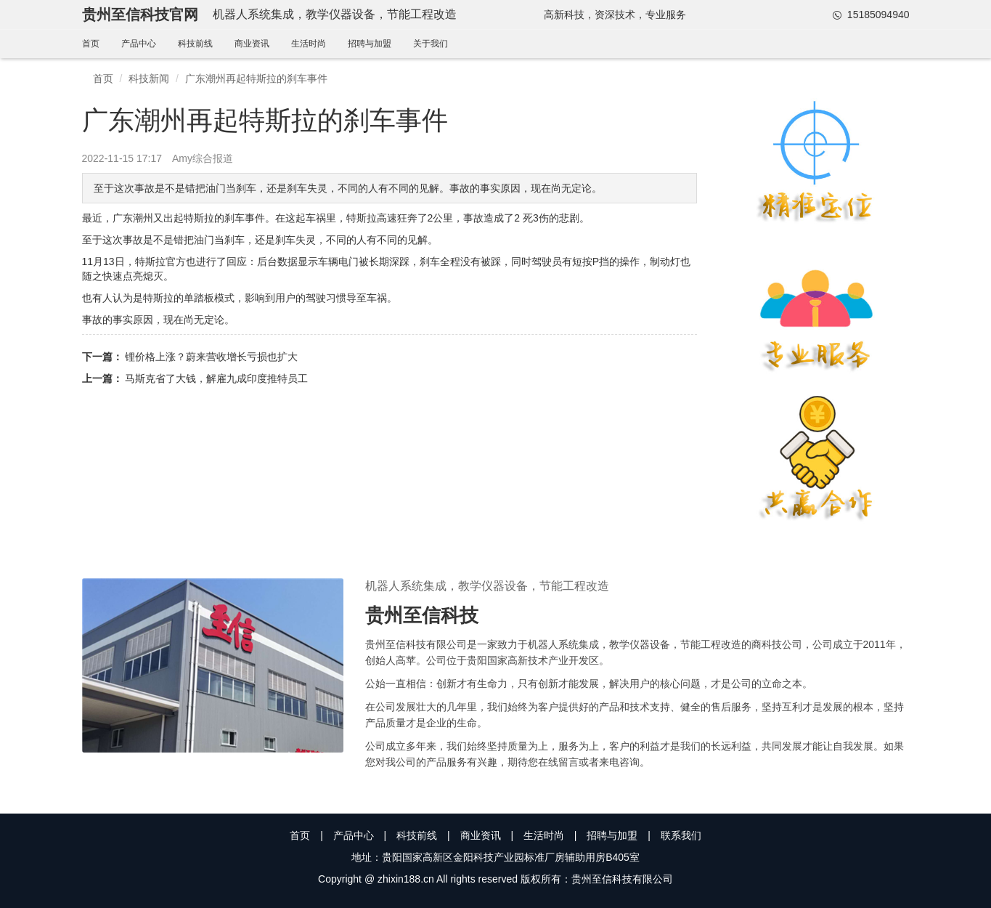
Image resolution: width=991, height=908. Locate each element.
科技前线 (195, 43)
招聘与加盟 (369, 43)
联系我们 (681, 835)
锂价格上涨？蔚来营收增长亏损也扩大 (211, 356)
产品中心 (138, 43)
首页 (90, 43)
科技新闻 (149, 78)
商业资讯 (252, 43)
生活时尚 (308, 43)
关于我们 (430, 43)
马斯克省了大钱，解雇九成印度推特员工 (216, 378)
